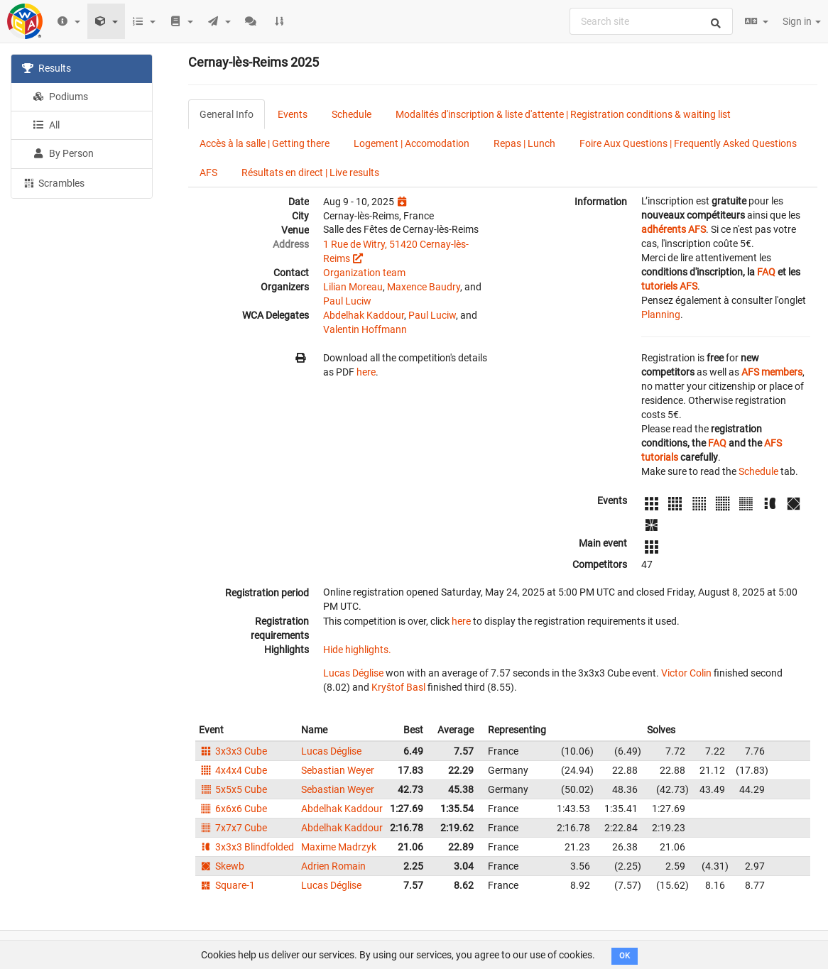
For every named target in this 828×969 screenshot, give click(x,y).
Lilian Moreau (353, 286)
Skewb (221, 866)
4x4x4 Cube (233, 770)
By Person (63, 153)
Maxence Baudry (423, 286)
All (46, 125)
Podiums (60, 96)
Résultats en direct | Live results (310, 172)
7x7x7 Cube (233, 827)
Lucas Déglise (353, 673)
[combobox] (651, 21)
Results (46, 68)
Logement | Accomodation (411, 143)
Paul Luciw (347, 301)
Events (292, 114)
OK (624, 955)
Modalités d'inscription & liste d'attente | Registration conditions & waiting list (563, 114)
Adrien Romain (333, 866)
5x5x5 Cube (233, 789)
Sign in (802, 21)
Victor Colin (686, 673)
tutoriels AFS (669, 286)
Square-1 (227, 885)
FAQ (766, 272)
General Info (227, 114)
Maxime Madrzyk (338, 847)
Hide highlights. (357, 649)
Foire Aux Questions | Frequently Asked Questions (688, 143)
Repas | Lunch (524, 143)
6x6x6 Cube (233, 808)
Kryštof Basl (398, 687)
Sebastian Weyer (337, 770)
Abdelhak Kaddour (363, 315)
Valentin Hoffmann (365, 329)
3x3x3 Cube (233, 751)
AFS (208, 172)
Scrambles (53, 182)
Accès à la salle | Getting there (264, 143)
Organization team (364, 272)
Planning (660, 314)
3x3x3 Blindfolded (246, 847)
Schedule (351, 114)
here (366, 372)
